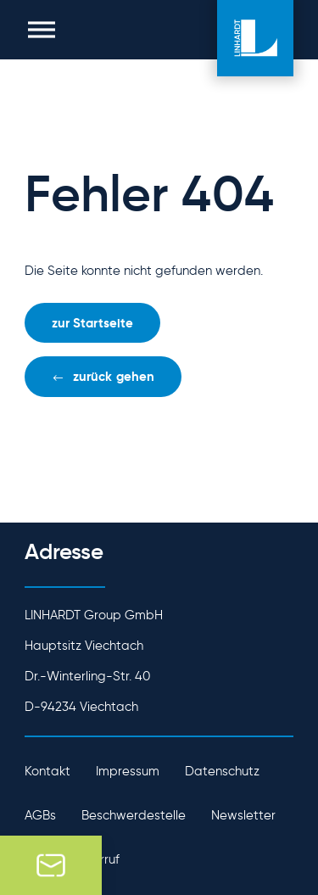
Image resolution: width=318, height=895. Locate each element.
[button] (42, 30)
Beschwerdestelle (133, 815)
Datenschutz (222, 771)
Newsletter (243, 815)
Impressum (127, 771)
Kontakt (47, 771)
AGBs (40, 815)
